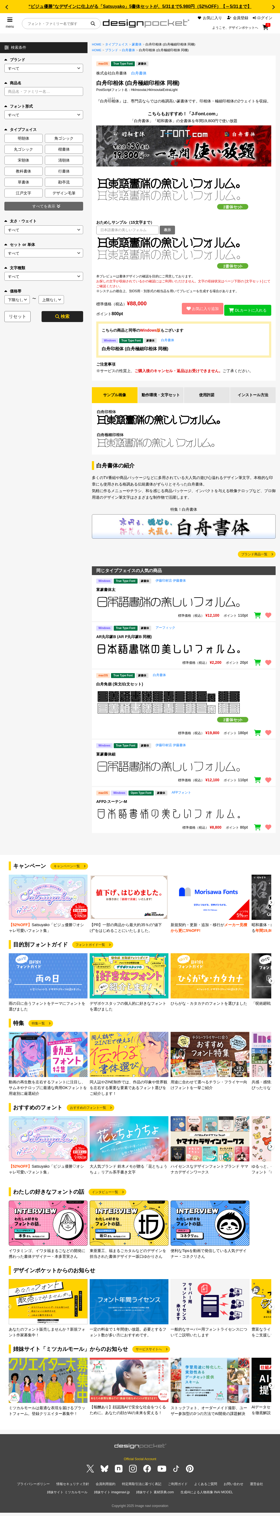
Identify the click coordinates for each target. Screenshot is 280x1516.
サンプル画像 (114, 398)
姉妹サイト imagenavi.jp (112, 1496)
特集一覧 (38, 1029)
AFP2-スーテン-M (111, 807)
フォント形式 (18, 106)
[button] (6, 7)
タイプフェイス (116, 44)
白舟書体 (128, 50)
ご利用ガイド (178, 1490)
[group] (48, 910)
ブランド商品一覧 (254, 560)
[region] (183, 254)
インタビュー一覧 (105, 1198)
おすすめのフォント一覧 (88, 1114)
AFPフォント (181, 798)
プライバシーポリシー (33, 1490)
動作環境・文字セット (160, 398)
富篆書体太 (105, 595)
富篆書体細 (105, 760)
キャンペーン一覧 (67, 872)
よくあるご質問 (205, 1490)
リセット (17, 316)
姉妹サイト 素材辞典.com (155, 1496)
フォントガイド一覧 (90, 951)
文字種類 (14, 268)
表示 (167, 230)
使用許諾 (206, 398)
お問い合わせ (233, 1490)
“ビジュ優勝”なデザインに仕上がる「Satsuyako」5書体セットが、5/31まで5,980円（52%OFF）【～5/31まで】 (139, 6)
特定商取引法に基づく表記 (141, 1490)
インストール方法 (252, 398)
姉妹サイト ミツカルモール (67, 1496)
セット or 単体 (19, 244)
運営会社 (256, 1490)
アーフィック (165, 634)
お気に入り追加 (199, 308)
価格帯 (12, 291)
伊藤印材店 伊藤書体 (171, 586)
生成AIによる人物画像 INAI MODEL (206, 1496)
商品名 (12, 83)
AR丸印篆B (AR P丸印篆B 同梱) (124, 643)
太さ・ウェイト (20, 221)
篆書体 (137, 44)
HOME (96, 44)
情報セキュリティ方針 (72, 1490)
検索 (62, 316)
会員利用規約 (105, 1490)
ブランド (14, 60)
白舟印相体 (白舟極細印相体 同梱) (135, 348)
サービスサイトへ (149, 1355)
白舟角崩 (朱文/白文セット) (119, 690)
